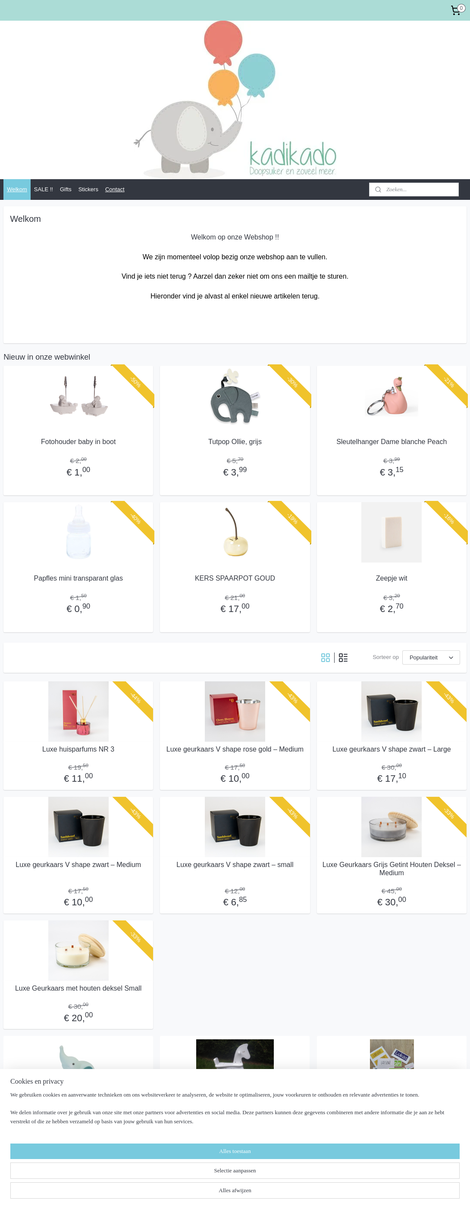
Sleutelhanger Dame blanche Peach (391, 441)
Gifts (66, 189)
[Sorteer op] (431, 657)
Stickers (88, 189)
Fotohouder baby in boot (78, 441)
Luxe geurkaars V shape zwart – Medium (78, 864)
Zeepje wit (391, 578)
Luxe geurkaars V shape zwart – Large (391, 749)
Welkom (17, 189)
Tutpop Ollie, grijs (235, 441)
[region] (178, 1181)
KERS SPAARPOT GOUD (235, 578)
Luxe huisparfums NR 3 (78, 749)
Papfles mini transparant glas (78, 578)
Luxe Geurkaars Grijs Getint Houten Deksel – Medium (392, 868)
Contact (115, 189)
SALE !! (43, 189)
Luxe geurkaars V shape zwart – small (234, 864)
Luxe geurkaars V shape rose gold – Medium (235, 749)
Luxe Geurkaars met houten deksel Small (78, 988)
